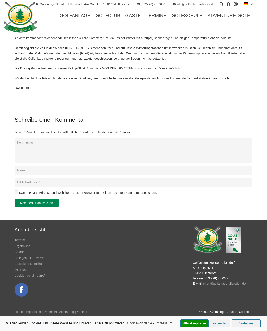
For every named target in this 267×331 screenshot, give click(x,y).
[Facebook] (228, 4)
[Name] (133, 170)
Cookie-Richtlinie (139, 323)
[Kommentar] (133, 150)
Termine (20, 240)
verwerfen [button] (220, 323)
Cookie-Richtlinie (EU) (30, 275)
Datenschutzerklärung (59, 312)
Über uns (21, 269)
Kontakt (82, 312)
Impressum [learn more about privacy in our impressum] (164, 323)
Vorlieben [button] (246, 323)
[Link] (20, 17)
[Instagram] (236, 4)
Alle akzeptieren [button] (194, 323)
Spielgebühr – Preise (29, 258)
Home (19, 312)
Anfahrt (20, 252)
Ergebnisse (22, 246)
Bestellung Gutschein (29, 263)
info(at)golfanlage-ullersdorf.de (224, 283)
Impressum (33, 312)
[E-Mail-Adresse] (133, 182)
